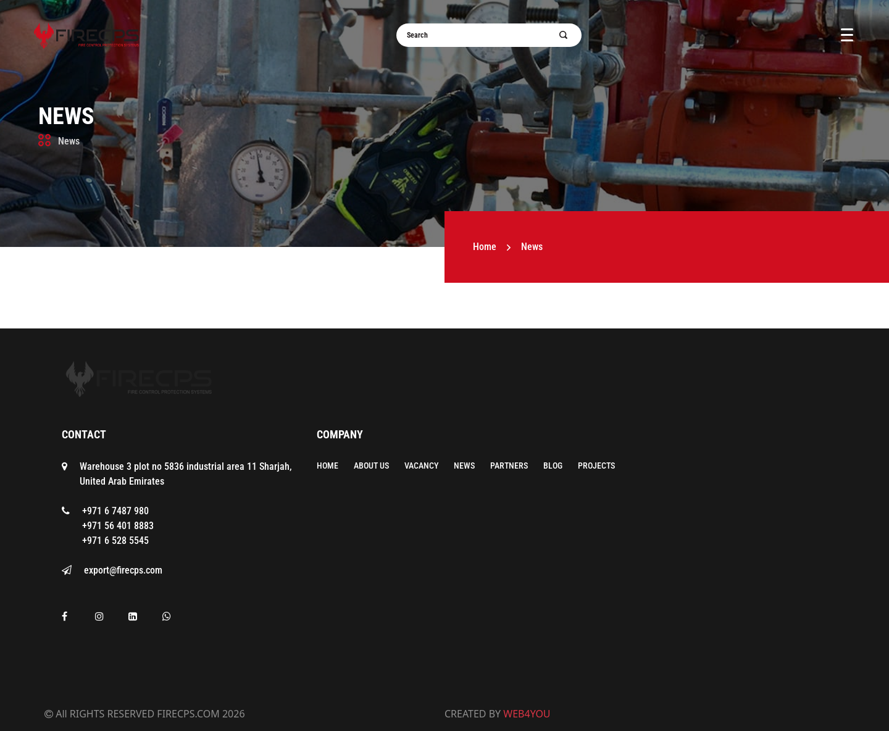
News (66, 116)
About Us (371, 465)
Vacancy (421, 465)
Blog (552, 465)
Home (484, 247)
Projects (596, 465)
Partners (509, 465)
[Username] (481, 35)
